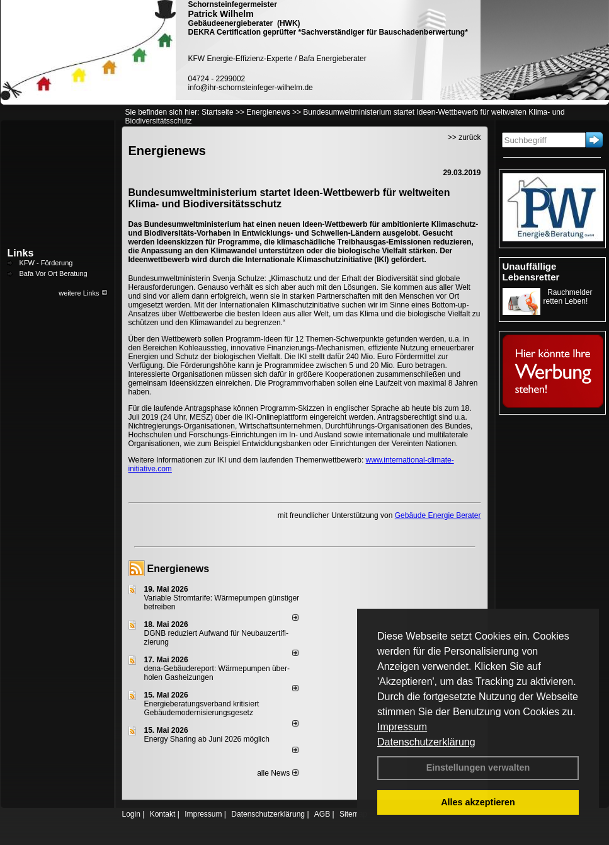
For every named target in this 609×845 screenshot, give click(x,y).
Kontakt (163, 814)
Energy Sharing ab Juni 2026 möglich (207, 739)
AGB (322, 814)
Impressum (402, 726)
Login (131, 814)
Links (21, 253)
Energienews (178, 568)
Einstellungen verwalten (478, 767)
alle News (277, 773)
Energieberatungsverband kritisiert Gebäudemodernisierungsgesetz (201, 708)
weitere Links (83, 293)
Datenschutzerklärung (426, 742)
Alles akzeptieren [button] (478, 802)
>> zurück (464, 137)
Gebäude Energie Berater (438, 515)
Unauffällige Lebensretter (531, 271)
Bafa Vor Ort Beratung (54, 273)
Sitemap (353, 814)
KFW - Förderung (46, 263)
